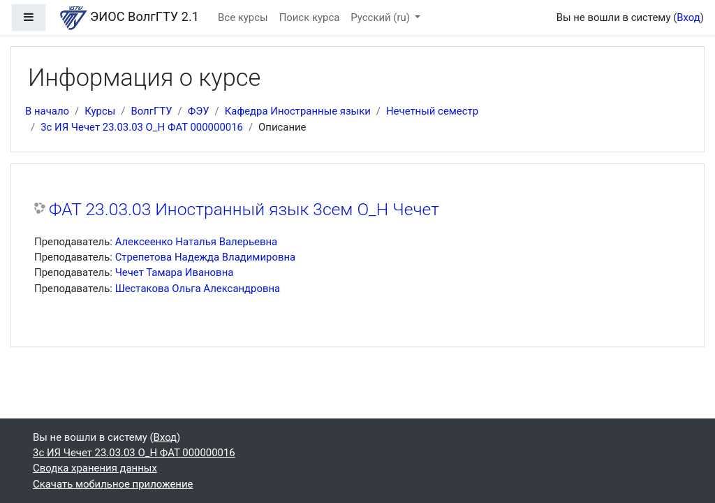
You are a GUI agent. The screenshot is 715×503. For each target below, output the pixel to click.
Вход (688, 17)
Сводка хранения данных (95, 468)
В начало (47, 111)
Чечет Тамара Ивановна (174, 272)
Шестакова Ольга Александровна (198, 288)
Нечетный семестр (432, 111)
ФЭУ (198, 111)
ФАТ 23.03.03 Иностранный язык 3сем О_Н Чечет (244, 209)
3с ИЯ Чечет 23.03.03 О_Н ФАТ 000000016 (141, 127)
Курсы (99, 111)
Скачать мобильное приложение (113, 484)
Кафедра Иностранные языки (298, 111)
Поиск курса (309, 17)
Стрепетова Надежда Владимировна (205, 257)
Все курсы (243, 17)
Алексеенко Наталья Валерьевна (196, 241)
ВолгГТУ (151, 111)
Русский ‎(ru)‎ (381, 17)
